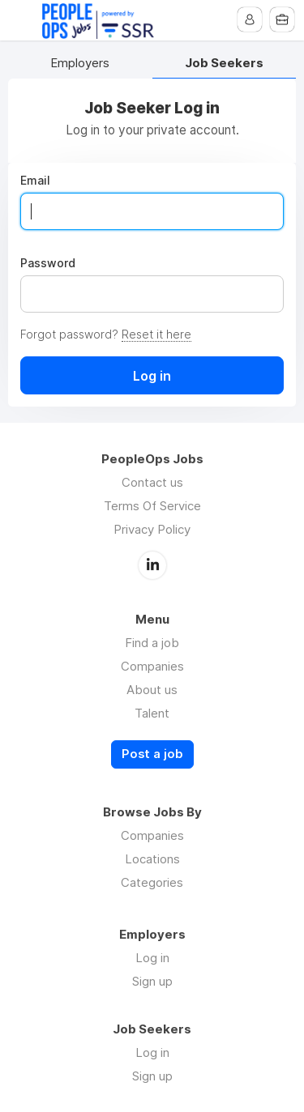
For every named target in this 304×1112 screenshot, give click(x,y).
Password (47, 263)
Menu (22, 20)
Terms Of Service (152, 505)
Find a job (152, 642)
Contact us (152, 482)
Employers (79, 63)
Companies (152, 666)
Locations (152, 859)
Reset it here (156, 334)
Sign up (152, 981)
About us (152, 689)
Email (35, 180)
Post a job (152, 754)
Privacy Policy (152, 529)
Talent (152, 713)
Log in (152, 957)
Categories (152, 882)
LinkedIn (152, 565)
